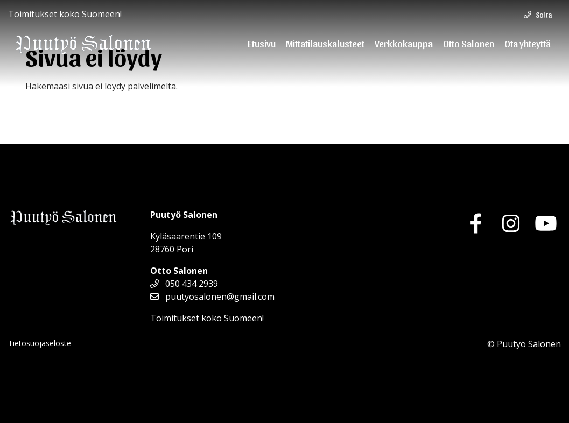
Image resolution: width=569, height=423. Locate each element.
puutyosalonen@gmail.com (212, 296)
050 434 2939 (184, 284)
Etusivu (262, 43)
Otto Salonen (468, 43)
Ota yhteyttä (527, 43)
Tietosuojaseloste (39, 343)
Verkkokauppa (404, 43)
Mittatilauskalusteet (325, 43)
